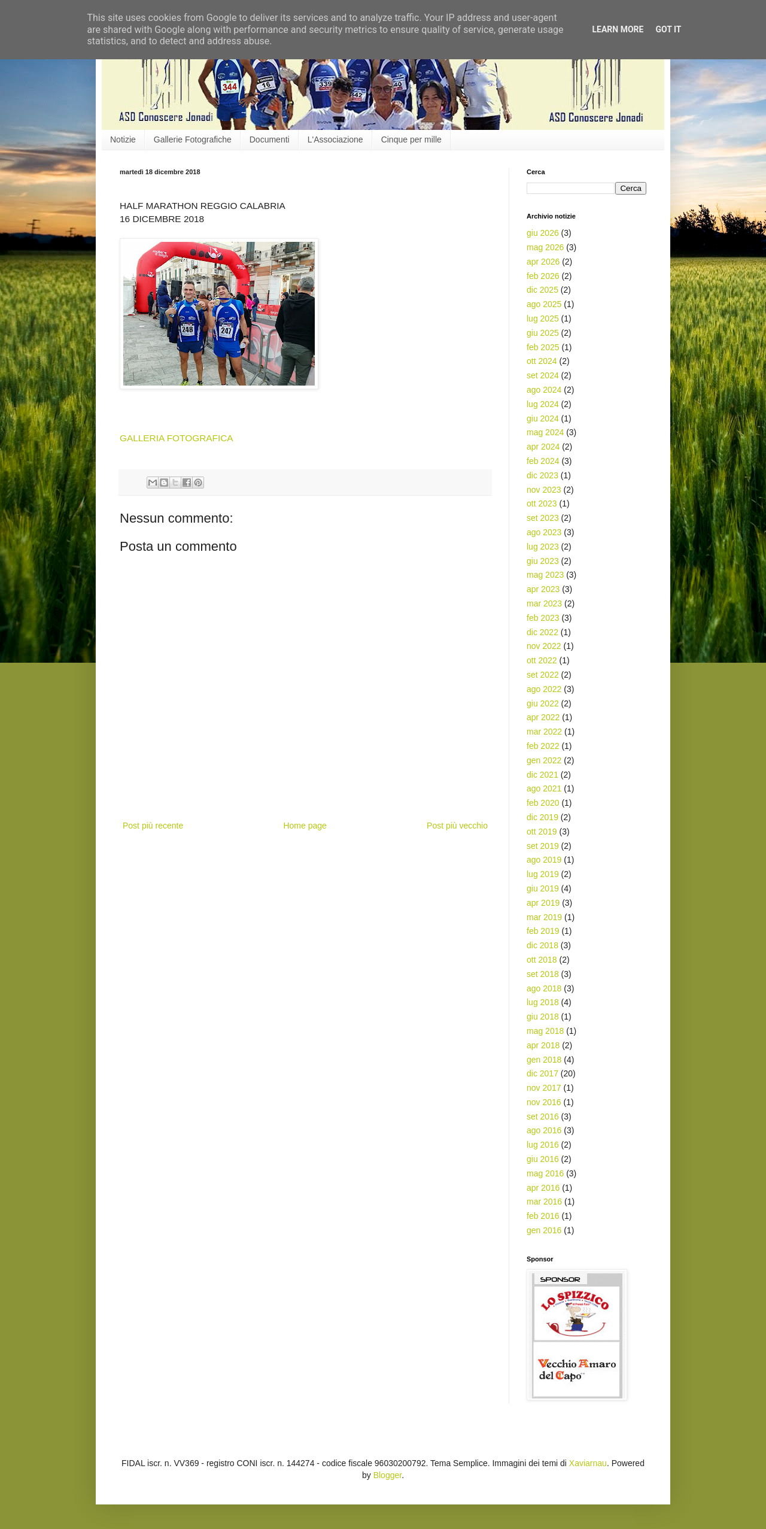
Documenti (270, 139)
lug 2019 (543, 874)
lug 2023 (543, 546)
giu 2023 (543, 561)
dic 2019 (542, 817)
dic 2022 (542, 632)
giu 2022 (543, 703)
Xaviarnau (588, 1463)
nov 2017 (544, 1088)
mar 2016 (544, 1201)
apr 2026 (543, 261)
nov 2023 (544, 490)
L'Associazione (335, 139)
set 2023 (543, 518)
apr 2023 (543, 589)
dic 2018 (542, 945)
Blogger (387, 1475)
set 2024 (543, 375)
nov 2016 (544, 1102)
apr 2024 (543, 446)
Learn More (617, 29)
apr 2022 (543, 717)
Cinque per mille (411, 139)
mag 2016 (545, 1173)
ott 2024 (542, 361)
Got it (668, 29)
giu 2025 (543, 333)
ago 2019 (544, 859)
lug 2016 (543, 1144)
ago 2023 (544, 532)
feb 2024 (543, 461)
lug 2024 (543, 404)
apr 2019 (543, 903)
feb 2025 (543, 347)
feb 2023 (543, 618)
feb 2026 (543, 276)
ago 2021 (544, 788)
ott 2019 (542, 831)
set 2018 (543, 974)
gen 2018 (544, 1059)
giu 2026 (543, 233)
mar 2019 (544, 917)
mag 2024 (545, 432)
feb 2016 (543, 1216)
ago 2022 (544, 689)
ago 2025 (544, 304)
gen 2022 (544, 760)
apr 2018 (543, 1045)
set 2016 (543, 1116)
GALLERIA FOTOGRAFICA (176, 438)
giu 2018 (543, 1016)
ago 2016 (544, 1130)
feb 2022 (543, 746)
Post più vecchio (457, 825)
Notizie (123, 139)
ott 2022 (542, 660)
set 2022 (543, 674)
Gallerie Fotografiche (193, 139)
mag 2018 (545, 1031)
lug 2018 (543, 1002)
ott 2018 (542, 959)
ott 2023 (542, 503)
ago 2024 (544, 390)
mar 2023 (544, 603)
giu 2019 (543, 888)
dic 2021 (542, 774)
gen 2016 (544, 1230)
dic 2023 (542, 475)
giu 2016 (543, 1159)
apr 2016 (543, 1188)
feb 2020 (543, 803)
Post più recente (153, 825)
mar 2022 (544, 731)
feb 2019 (543, 931)
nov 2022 (544, 646)
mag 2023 (545, 575)
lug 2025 (543, 318)
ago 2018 (544, 988)
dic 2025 (542, 290)
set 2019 (543, 846)
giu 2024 (543, 418)
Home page (304, 825)
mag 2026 (545, 247)
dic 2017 (542, 1073)
